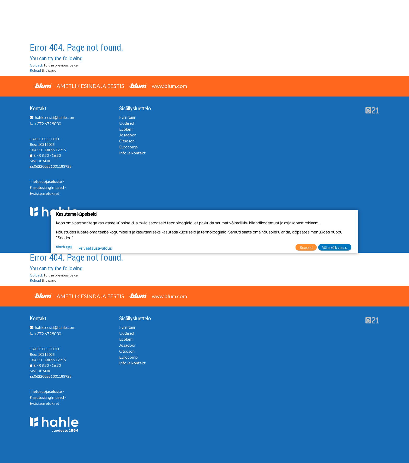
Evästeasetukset (44, 193)
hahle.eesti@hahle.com (55, 117)
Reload (35, 70)
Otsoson (127, 140)
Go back (36, 65)
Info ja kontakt (132, 152)
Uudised (126, 123)
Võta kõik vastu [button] (334, 247)
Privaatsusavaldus (95, 248)
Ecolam (126, 129)
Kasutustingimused (48, 187)
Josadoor (127, 134)
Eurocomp (128, 146)
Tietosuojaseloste (47, 181)
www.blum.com (169, 86)
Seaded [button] (306, 247)
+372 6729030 (47, 123)
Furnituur (127, 117)
